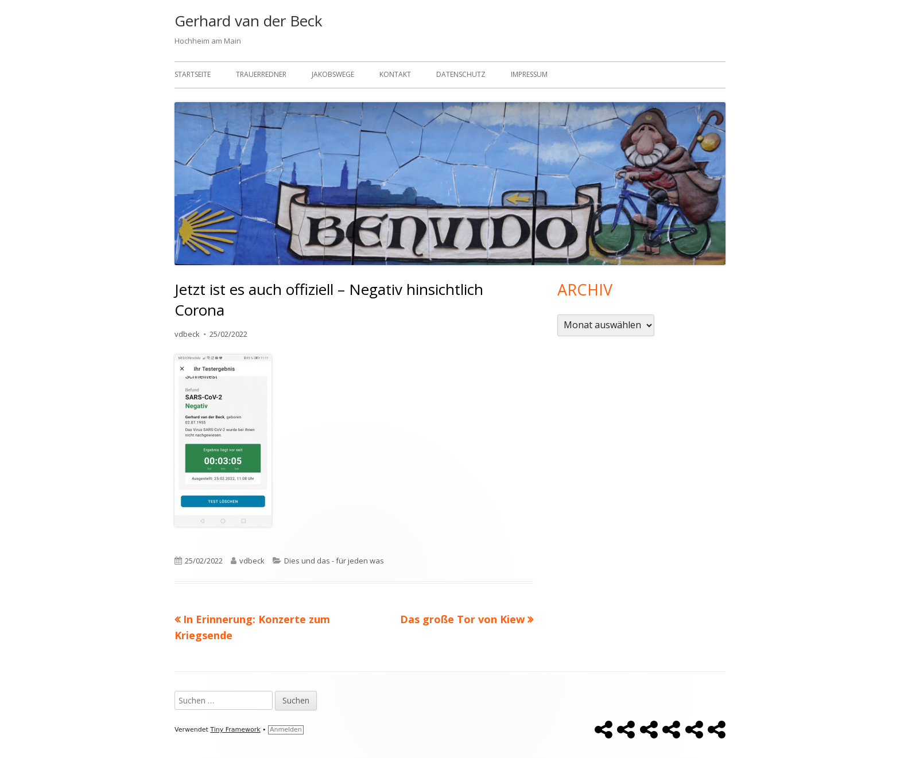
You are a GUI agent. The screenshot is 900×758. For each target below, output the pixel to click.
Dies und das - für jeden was (334, 560)
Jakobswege (333, 74)
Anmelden (286, 729)
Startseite (192, 74)
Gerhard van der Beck (248, 20)
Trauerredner (261, 74)
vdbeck (187, 334)
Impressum (529, 74)
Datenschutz (461, 74)
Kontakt (395, 74)
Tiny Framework (235, 729)
